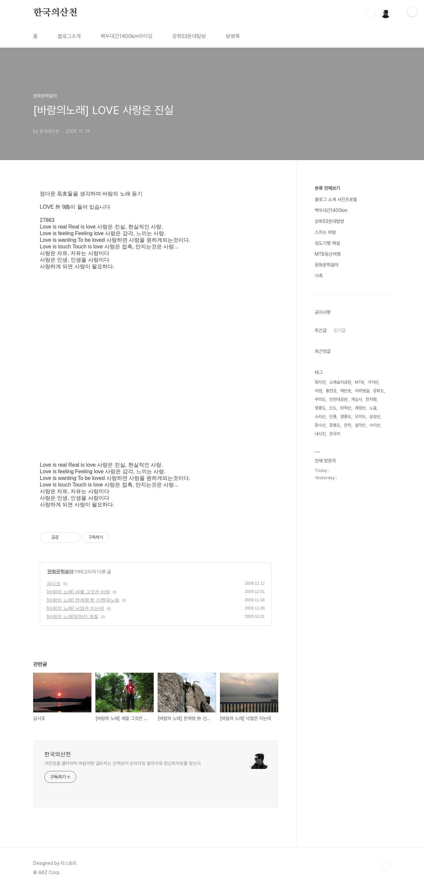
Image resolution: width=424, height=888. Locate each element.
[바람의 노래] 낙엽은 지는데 (75, 608)
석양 (318, 390)
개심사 (356, 399)
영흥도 (320, 407)
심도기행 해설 (327, 243)
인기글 (339, 330)
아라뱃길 (362, 390)
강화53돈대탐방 (189, 36)
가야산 (373, 382)
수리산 (374, 425)
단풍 (333, 416)
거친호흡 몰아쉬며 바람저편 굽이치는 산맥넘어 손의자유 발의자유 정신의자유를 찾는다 (122, 763)
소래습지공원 (340, 382)
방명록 (233, 36)
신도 (333, 407)
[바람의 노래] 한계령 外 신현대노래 (83, 600)
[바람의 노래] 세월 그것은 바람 (78, 591)
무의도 (320, 399)
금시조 (54, 583)
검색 (370, 13)
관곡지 (334, 433)
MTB (359, 382)
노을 (373, 407)
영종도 (345, 416)
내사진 (320, 433)
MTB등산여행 (328, 254)
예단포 (345, 390)
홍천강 (331, 390)
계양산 (360, 407)
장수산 (320, 425)
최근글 (321, 330)
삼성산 (374, 416)
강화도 (378, 390)
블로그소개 (69, 36)
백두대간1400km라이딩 (126, 36)
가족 (319, 275)
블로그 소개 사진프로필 (336, 199)
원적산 (345, 407)
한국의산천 (55, 13)
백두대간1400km (331, 210)
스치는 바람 (325, 232)
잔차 (347, 425)
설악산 (360, 425)
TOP (385, 866)
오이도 (360, 416)
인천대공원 (338, 399)
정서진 (320, 382)
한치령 (371, 399)
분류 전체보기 (327, 188)
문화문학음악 (60, 571)
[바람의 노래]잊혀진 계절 (72, 616)
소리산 (320, 416)
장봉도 (334, 425)
